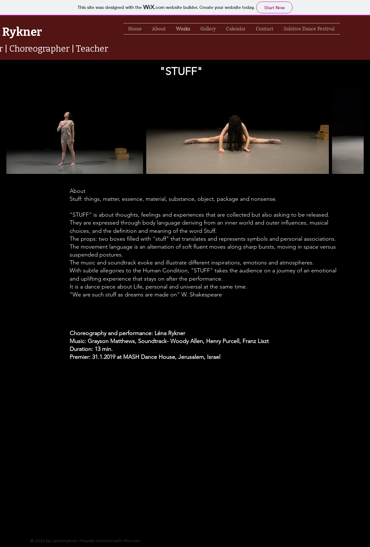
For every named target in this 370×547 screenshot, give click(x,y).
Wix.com (132, 541)
